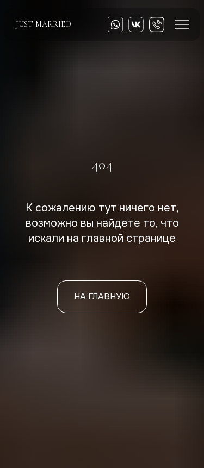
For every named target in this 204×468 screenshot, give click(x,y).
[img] (136, 24)
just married (43, 24)
